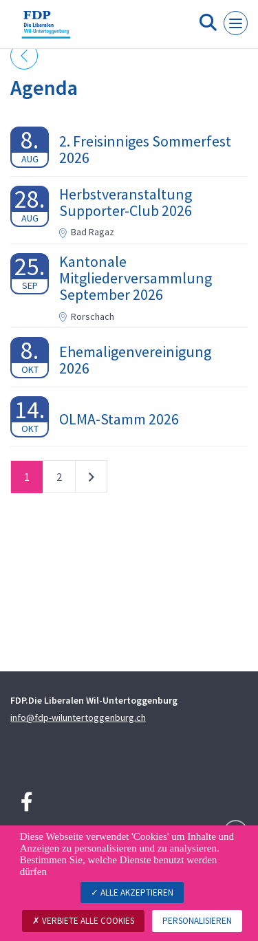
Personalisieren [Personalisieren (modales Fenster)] (197, 921)
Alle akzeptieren (132, 892)
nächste (91, 479)
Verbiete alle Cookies (83, 921)
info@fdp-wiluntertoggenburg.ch (78, 717)
